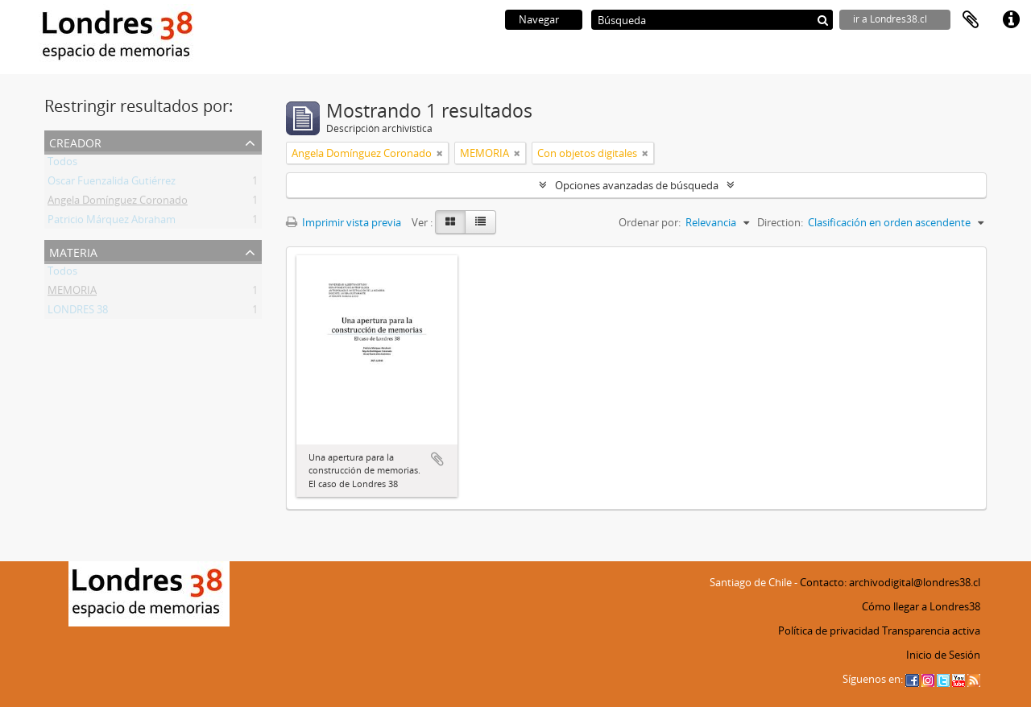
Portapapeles (970, 20)
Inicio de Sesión (943, 654)
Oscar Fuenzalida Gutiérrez (112, 183)
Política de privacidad (829, 630)
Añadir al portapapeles (437, 459)
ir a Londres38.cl (890, 19)
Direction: (780, 222)
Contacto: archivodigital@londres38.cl (890, 582)
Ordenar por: (650, 222)
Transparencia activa (931, 630)
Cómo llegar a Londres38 (921, 606)
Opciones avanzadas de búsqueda (636, 185)
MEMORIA (72, 293)
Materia (73, 251)
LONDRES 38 (78, 312)
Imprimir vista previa (343, 222)
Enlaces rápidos (1011, 20)
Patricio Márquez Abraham (112, 222)
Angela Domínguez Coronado (118, 203)
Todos (62, 164)
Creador (75, 141)
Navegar (539, 19)
